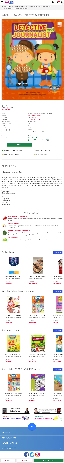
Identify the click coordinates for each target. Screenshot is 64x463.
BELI (19, 145)
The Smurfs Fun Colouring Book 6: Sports (41, 315)
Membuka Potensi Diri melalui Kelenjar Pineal (18, 276)
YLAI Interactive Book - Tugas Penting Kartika (18, 315)
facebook (26, 454)
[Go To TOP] (32, 427)
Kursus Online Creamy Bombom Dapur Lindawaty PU (44, 276)
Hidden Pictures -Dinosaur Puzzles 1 (39, 393)
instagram (37, 454)
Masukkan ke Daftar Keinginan (12, 150)
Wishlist (8, 460)
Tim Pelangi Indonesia (34, 116)
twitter (32, 454)
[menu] (2, 2)
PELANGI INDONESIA (34, 120)
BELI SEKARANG (48, 460)
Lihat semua (58, 253)
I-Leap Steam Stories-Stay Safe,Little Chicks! (18, 354)
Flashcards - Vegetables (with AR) (39, 354)
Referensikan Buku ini (41, 154)
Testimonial (16, 235)
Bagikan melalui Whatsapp (42, 150)
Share (24, 461)
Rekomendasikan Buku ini (10, 154)
